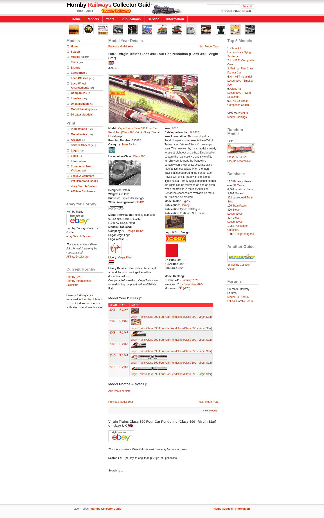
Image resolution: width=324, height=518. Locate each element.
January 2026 (190, 280)
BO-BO (139, 202)
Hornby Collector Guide (106, 508)
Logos (75, 150)
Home (76, 19)
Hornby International (78, 280)
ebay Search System (84, 186)
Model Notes (79, 134)
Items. (250, 189)
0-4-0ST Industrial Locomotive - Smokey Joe (240, 80)
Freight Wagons (244, 234)
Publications (131, 19)
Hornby (185, 205)
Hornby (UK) (73, 276)
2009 (113, 344)
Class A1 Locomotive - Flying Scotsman (239, 52)
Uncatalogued (80, 103)
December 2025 (193, 284)
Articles (76, 139)
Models (93, 19)
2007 (175, 128)
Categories (78, 72)
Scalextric (72, 285)
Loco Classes (79, 78)
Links (74, 156)
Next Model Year (208, 46)
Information (175, 19)
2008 (113, 332)
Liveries (76, 98)
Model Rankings (81, 109)
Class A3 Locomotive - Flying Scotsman (239, 92)
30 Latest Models (82, 114)
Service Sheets (80, 145)
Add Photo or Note (119, 391)
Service (153, 19)
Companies (78, 93)
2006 (113, 309)
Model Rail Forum (238, 297)
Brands (75, 67)
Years (110, 19)
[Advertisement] (162, 489)
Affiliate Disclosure (83, 191)
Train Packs (129, 144)
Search (75, 51)
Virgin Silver (125, 257)
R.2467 (194, 132)
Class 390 (139, 156)
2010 (113, 355)
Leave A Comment (82, 176)
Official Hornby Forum (240, 301)
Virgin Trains (135, 231)
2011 (113, 367)
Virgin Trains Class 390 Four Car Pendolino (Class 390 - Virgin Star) (171, 316)
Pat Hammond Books (84, 181)
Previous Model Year (120, 46)
